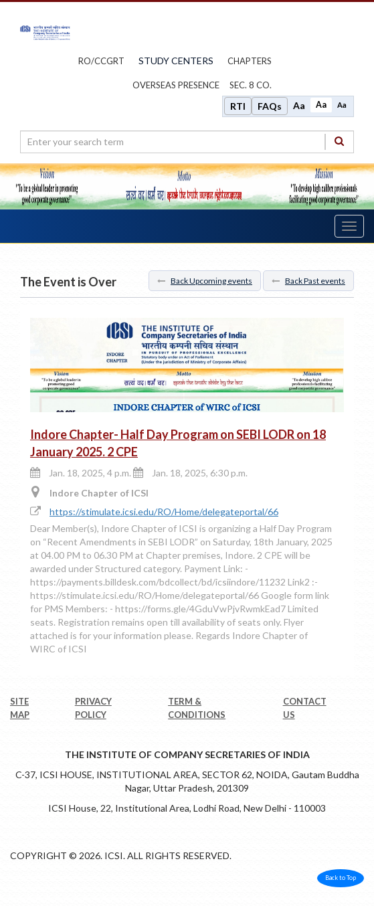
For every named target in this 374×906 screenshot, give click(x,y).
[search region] (187, 141)
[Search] (339, 141)
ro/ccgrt (101, 61)
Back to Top (340, 877)
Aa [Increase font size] (299, 105)
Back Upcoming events (204, 281)
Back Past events (308, 281)
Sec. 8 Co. (250, 85)
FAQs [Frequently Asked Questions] (270, 106)
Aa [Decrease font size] (342, 104)
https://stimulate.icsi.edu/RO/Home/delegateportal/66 (164, 511)
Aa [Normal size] (321, 105)
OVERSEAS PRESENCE (175, 85)
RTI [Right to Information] (238, 106)
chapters (249, 61)
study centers (175, 60)
